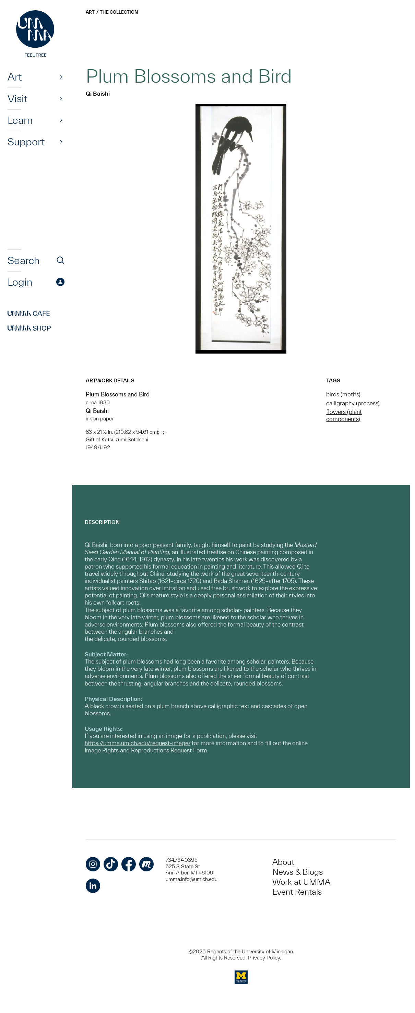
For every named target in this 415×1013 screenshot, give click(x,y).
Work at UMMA (301, 881)
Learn (20, 120)
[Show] (61, 76)
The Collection (119, 12)
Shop (29, 328)
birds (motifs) (343, 394)
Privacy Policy (264, 958)
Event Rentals (297, 891)
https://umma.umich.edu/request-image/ (137, 743)
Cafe (29, 313)
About (283, 862)
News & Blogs (297, 872)
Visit (17, 98)
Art (15, 77)
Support (26, 141)
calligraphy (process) (353, 403)
